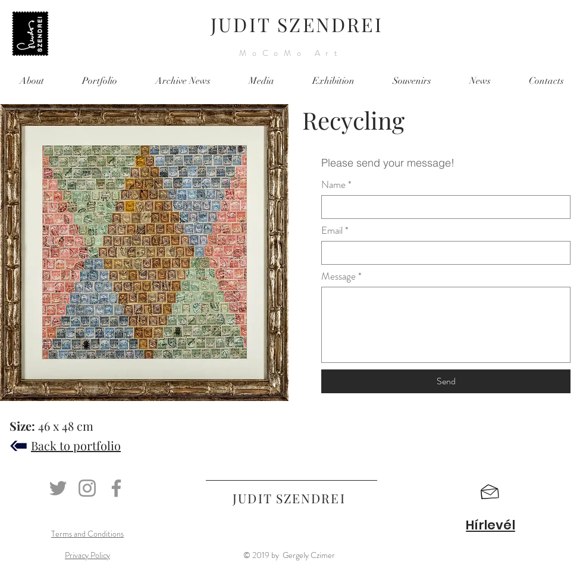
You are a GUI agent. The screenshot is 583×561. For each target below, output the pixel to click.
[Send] (446, 381)
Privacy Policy (87, 555)
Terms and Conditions (87, 534)
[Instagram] (87, 488)
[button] (490, 492)
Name (333, 185)
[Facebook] (116, 488)
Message (338, 276)
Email (332, 230)
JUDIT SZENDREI (297, 24)
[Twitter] (58, 488)
